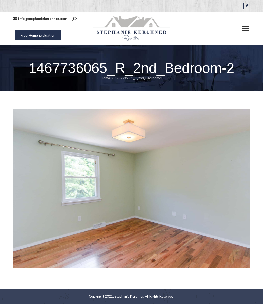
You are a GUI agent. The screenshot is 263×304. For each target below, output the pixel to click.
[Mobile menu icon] (245, 28)
